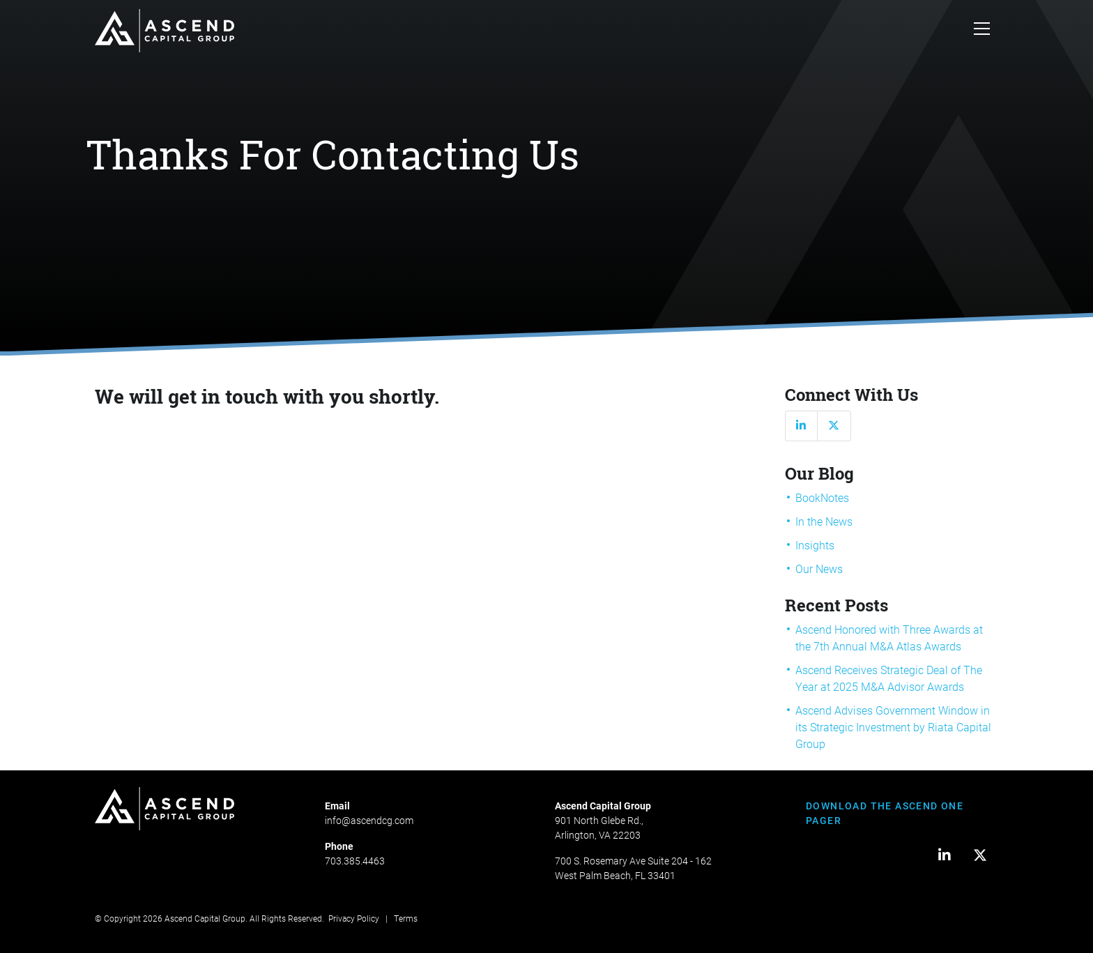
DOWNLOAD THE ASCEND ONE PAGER (884, 813)
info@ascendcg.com (369, 820)
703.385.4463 (355, 860)
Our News (819, 568)
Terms (406, 918)
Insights (814, 545)
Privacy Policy (353, 918)
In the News (824, 521)
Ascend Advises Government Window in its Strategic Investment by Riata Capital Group (893, 727)
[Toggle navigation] (981, 31)
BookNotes (822, 497)
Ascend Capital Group (205, 918)
